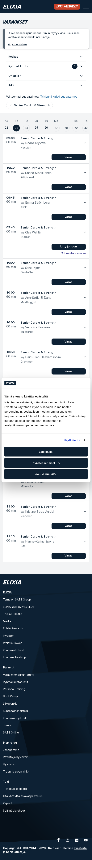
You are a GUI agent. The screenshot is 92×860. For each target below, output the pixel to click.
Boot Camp (10, 696)
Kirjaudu (8, 803)
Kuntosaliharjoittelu (15, 710)
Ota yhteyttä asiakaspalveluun (23, 796)
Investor (8, 635)
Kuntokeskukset (13, 650)
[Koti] (12, 7)
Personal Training (14, 689)
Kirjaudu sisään (17, 44)
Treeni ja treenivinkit (16, 771)
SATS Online (11, 732)
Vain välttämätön (46, 474)
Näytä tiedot (72, 440)
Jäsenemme (11, 749)
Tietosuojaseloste (15, 788)
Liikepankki (10, 703)
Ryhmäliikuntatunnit (15, 682)
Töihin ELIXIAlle (12, 614)
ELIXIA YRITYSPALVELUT (19, 606)
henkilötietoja (15, 851)
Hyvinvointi (10, 764)
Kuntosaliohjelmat (14, 718)
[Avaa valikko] (86, 7)
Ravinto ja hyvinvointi (16, 757)
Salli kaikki (46, 451)
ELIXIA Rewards (13, 628)
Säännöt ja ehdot (14, 810)
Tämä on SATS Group (17, 599)
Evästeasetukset (46, 462)
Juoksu (7, 725)
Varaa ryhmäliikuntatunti (18, 674)
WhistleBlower (12, 643)
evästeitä (80, 848)
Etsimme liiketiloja (14, 657)
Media (7, 621)
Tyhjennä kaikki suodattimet (58, 96)
